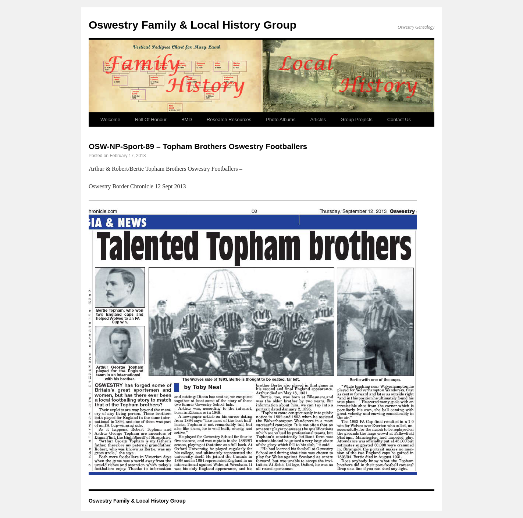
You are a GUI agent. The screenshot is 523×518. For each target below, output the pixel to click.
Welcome (110, 119)
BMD (186, 119)
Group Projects (357, 119)
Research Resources (229, 119)
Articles (318, 119)
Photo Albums (280, 119)
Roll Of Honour (151, 119)
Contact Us (399, 119)
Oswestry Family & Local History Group (192, 25)
